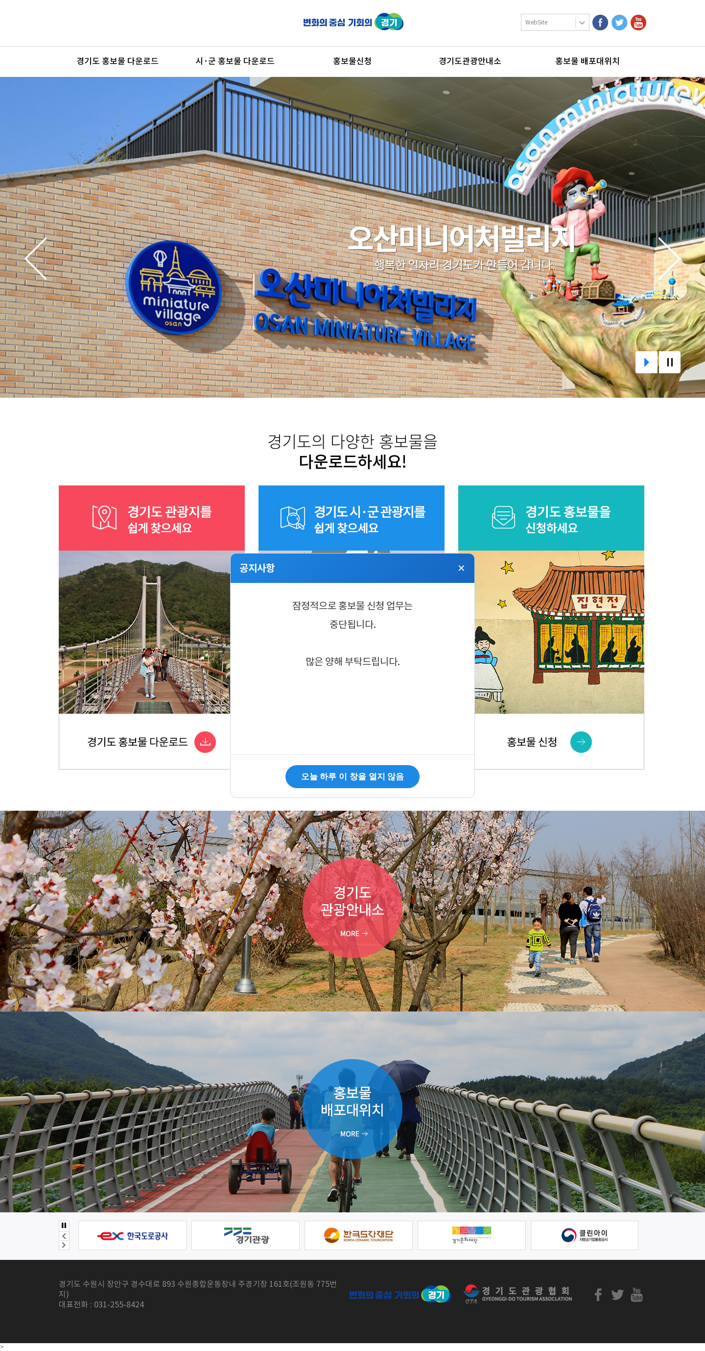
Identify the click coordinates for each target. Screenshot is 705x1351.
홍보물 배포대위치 (587, 61)
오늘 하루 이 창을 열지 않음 (352, 776)
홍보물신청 (352, 61)
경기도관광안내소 (470, 61)
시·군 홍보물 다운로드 (235, 61)
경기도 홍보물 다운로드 (117, 61)
